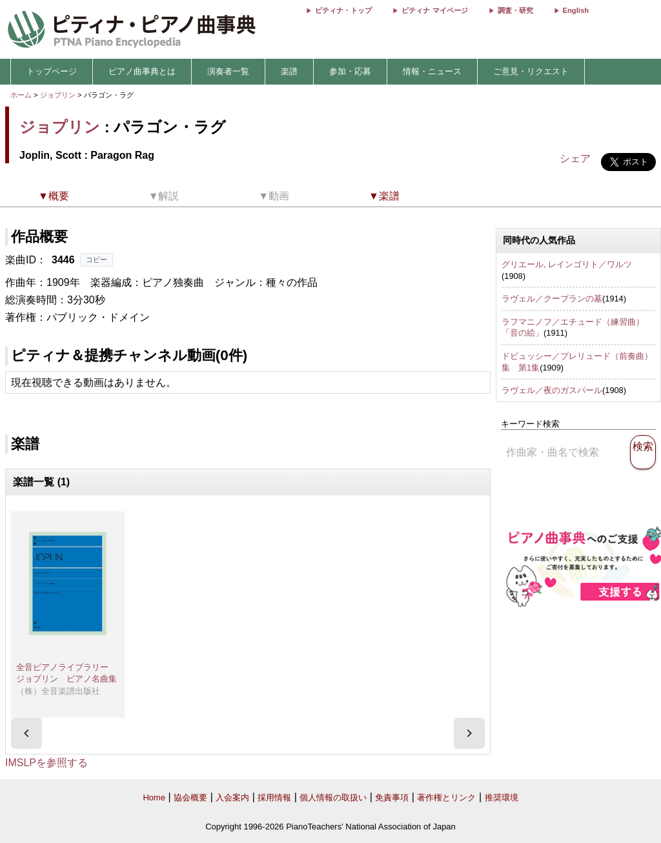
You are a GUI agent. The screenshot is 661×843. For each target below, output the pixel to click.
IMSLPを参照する (46, 762)
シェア (575, 158)
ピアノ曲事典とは (142, 71)
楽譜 (289, 71)
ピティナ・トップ (343, 10)
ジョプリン (58, 95)
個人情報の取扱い (333, 797)
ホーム (21, 95)
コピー (96, 259)
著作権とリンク (446, 797)
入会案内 (232, 797)
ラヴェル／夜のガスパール (552, 390)
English (576, 10)
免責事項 (392, 797)
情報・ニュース (432, 71)
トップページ (51, 71)
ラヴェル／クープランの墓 (552, 298)
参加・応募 (350, 71)
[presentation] (26, 733)
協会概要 (190, 797)
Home (154, 797)
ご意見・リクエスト (531, 71)
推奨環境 (501, 797)
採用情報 (274, 797)
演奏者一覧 (228, 71)
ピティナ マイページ (434, 10)
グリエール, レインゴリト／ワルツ (567, 264)
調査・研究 (515, 10)
